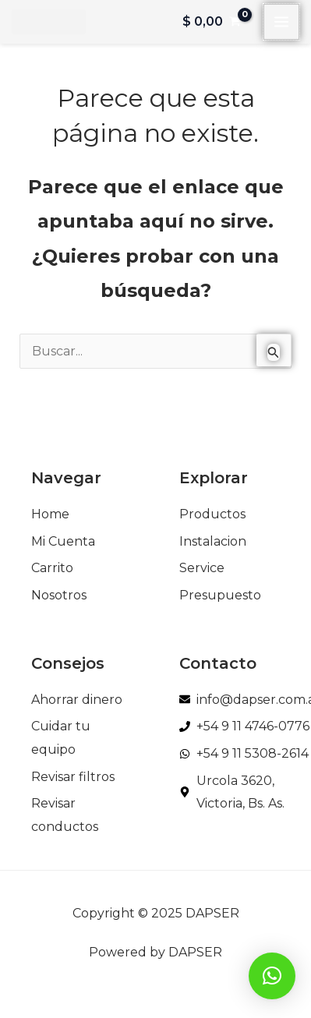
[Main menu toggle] (281, 22)
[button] (272, 976)
